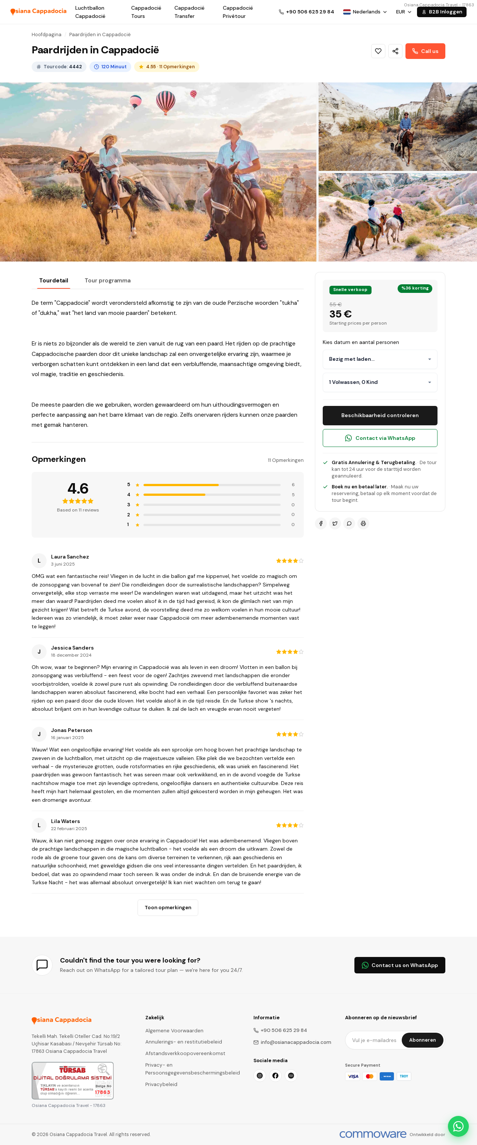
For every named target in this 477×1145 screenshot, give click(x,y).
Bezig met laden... (351, 359)
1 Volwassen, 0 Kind (353, 382)
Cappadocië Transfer (189, 11)
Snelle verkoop (350, 289)
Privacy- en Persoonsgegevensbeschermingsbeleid (192, 1069)
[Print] (363, 523)
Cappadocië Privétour (238, 11)
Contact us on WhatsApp (400, 965)
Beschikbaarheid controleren (380, 415)
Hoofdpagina (46, 34)
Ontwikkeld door (427, 1135)
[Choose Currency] (404, 12)
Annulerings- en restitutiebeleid (183, 1042)
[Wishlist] (378, 51)
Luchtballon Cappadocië (90, 11)
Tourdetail (53, 280)
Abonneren (422, 1040)
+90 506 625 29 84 (280, 1030)
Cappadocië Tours (146, 11)
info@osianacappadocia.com (292, 1042)
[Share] (395, 51)
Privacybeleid (161, 1084)
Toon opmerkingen (168, 907)
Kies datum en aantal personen (361, 342)
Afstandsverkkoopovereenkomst (185, 1053)
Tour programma (108, 280)
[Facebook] (321, 523)
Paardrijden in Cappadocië (100, 34)
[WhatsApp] (349, 523)
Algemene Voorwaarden (174, 1030)
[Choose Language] (365, 12)
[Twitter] (335, 523)
